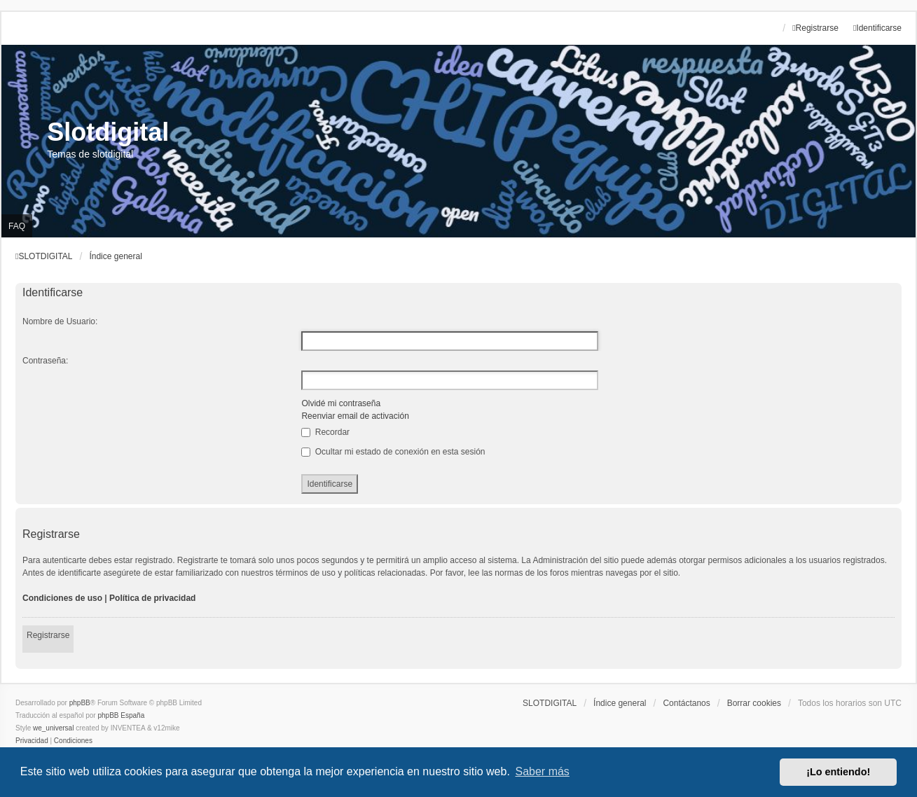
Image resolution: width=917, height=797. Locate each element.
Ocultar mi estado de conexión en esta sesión (393, 452)
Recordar (325, 432)
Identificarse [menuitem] (877, 28)
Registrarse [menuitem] (815, 28)
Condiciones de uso (62, 598)
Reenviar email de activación (354, 416)
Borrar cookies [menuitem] (754, 703)
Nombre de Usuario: (59, 321)
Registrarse (48, 635)
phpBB (79, 703)
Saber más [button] (543, 771)
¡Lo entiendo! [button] (838, 771)
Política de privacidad (152, 598)
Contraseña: (45, 361)
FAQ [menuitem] (16, 226)
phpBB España (120, 715)
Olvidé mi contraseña (340, 403)
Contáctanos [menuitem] (686, 703)
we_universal (53, 728)
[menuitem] (31, 741)
